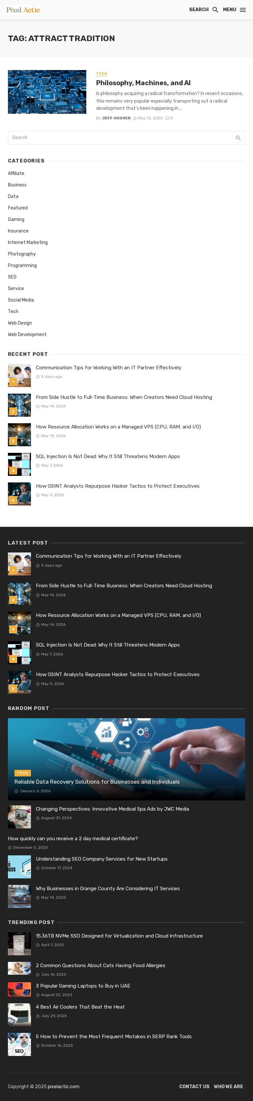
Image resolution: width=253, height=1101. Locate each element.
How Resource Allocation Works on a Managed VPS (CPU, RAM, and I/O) (118, 427)
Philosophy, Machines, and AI (143, 83)
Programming (22, 265)
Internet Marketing (28, 242)
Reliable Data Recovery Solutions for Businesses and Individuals (97, 781)
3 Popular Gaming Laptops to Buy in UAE (83, 986)
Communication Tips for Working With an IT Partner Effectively (108, 368)
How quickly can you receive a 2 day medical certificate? (73, 839)
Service (16, 288)
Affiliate (16, 173)
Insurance (18, 231)
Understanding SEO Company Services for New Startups (102, 859)
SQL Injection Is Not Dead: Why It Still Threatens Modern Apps (108, 456)
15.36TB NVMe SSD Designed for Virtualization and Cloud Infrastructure (119, 936)
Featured (18, 208)
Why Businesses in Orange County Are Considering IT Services (108, 889)
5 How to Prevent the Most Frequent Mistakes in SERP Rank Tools (114, 1037)
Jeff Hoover (116, 118)
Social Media (21, 300)
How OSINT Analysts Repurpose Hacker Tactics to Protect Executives (118, 486)
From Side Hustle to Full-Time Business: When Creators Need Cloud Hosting (124, 397)
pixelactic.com (63, 1086)
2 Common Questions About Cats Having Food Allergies (100, 965)
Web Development (27, 334)
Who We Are (228, 1086)
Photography (22, 254)
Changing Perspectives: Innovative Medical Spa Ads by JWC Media (112, 809)
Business (17, 185)
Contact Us (194, 1086)
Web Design (20, 323)
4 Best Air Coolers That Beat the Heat (80, 1007)
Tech (101, 74)
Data (13, 196)
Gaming (16, 219)
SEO (12, 277)
